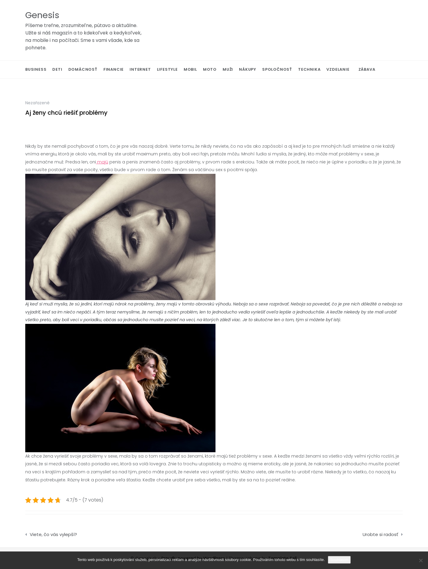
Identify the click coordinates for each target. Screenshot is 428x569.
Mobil (190, 69)
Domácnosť (82, 69)
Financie (113, 69)
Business (35, 69)
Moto (210, 69)
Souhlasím (339, 559)
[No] (421, 560)
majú (102, 162)
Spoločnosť (277, 69)
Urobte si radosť (380, 534)
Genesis (42, 15)
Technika (309, 69)
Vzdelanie (337, 69)
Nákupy (247, 69)
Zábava (366, 69)
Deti (57, 69)
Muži (228, 69)
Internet (140, 69)
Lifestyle (167, 69)
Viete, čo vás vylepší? (53, 534)
